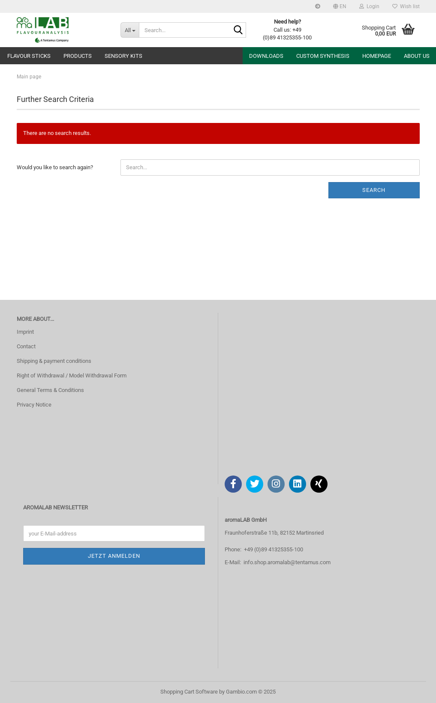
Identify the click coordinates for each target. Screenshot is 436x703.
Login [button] (369, 6)
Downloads (266, 56)
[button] (340, 6)
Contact (26, 346)
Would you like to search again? (55, 167)
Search (373, 190)
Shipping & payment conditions (54, 361)
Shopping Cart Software (189, 691)
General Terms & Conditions (50, 390)
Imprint (25, 332)
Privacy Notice (34, 404)
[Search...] (129, 30)
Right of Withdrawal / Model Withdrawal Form (71, 375)
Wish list (406, 6)
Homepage (376, 56)
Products (77, 56)
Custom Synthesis (322, 56)
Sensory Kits (123, 56)
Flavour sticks (29, 56)
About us (417, 56)
